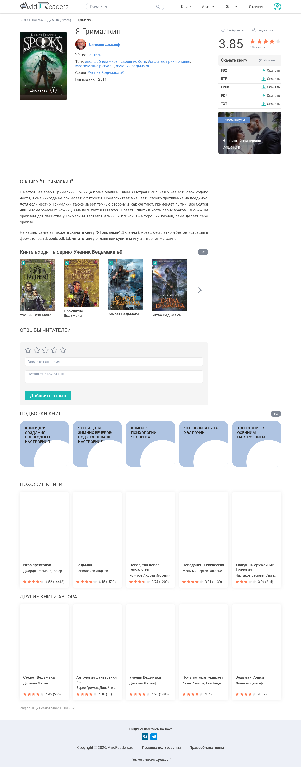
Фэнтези (94, 55)
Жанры (232, 6)
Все (202, 252)
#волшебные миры (102, 61)
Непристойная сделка (242, 140)
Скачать (273, 70)
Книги (186, 6)
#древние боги (133, 61)
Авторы (209, 6)
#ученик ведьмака (132, 66)
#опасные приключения (169, 61)
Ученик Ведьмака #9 (106, 72)
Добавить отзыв (48, 395)
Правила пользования (161, 747)
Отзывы (256, 6)
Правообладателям (206, 747)
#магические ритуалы (94, 66)
